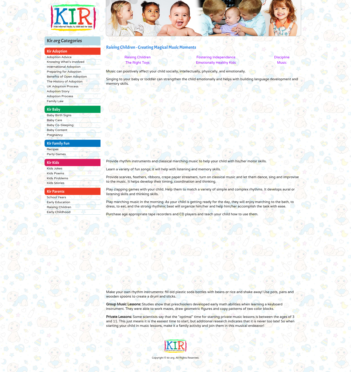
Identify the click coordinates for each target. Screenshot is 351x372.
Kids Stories (55, 183)
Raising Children (59, 207)
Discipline (281, 57)
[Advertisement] (189, 122)
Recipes (53, 149)
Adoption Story (58, 91)
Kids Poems (55, 173)
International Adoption (64, 67)
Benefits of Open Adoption (67, 76)
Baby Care (54, 120)
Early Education (58, 202)
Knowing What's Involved (65, 62)
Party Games (56, 154)
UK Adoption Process (62, 86)
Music (282, 62)
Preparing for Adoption (64, 72)
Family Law (55, 101)
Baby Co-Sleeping (60, 125)
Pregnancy (55, 135)
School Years (56, 197)
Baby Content (57, 130)
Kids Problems (57, 178)
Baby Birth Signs (59, 115)
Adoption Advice (59, 57)
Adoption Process (60, 96)
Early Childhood (59, 212)
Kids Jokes (54, 168)
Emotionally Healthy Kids (216, 62)
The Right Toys (138, 62)
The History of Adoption (64, 81)
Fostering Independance (215, 57)
